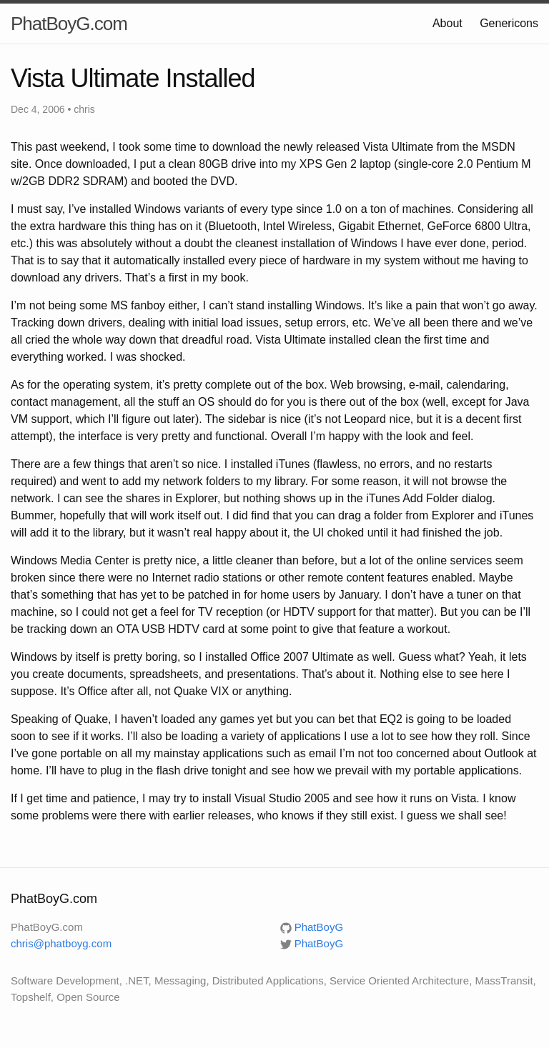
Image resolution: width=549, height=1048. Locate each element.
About (447, 23)
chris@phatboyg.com (61, 943)
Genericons (509, 23)
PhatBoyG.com (69, 23)
